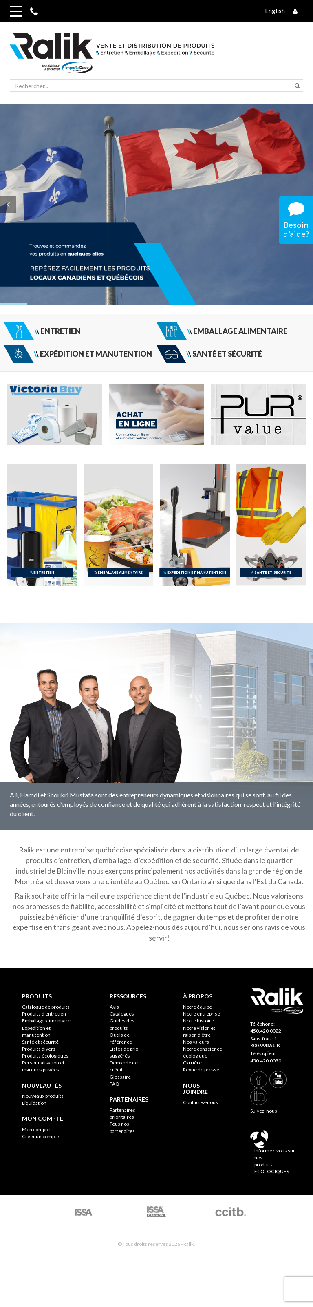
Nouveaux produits (43, 1096)
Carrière (192, 1063)
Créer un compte (40, 1136)
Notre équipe (197, 1007)
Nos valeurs (196, 1042)
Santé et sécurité (40, 1042)
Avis (114, 1007)
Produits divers (38, 1049)
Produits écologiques (45, 1056)
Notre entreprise (201, 1014)
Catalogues (122, 1014)
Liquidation (34, 1103)
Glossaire (120, 1077)
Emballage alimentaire (46, 1021)
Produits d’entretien (44, 1014)
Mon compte (36, 1129)
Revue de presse (201, 1069)
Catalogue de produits (46, 1007)
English (275, 10)
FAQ (114, 1084)
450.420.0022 (265, 1031)
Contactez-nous (200, 1102)
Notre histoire (198, 1021)
